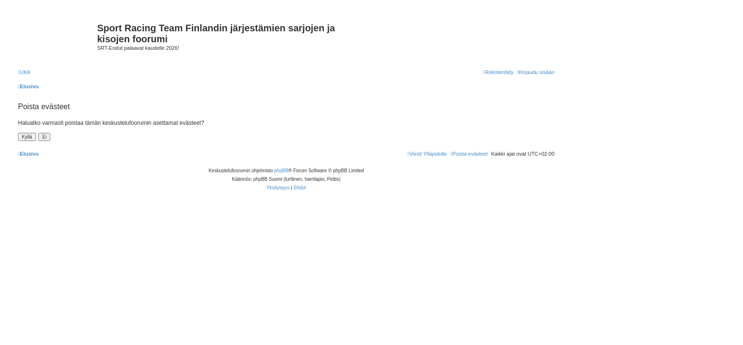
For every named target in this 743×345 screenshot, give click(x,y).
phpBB (281, 170)
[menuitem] (24, 72)
